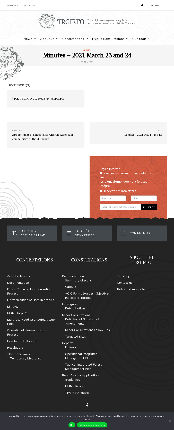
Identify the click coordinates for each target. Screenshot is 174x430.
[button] (142, 4)
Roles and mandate (131, 289)
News (27, 39)
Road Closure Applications (81, 375)
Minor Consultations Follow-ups (87, 330)
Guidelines (72, 380)
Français (12, 5)
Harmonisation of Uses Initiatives (30, 300)
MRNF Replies (17, 313)
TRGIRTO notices (77, 393)
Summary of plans (78, 280)
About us (47, 39)
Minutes (87, 50)
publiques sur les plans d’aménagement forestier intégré (126, 179)
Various (70, 287)
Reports (67, 343)
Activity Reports (18, 276)
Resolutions (15, 347)
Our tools (139, 39)
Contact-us (29, 5)
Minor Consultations (76, 315)
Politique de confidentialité (92, 425)
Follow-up (72, 347)
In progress (70, 304)
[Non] (169, 421)
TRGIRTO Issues (18, 354)
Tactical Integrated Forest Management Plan (83, 367)
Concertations (73, 39)
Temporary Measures (25, 358)
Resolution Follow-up (22, 341)
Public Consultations (108, 39)
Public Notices (75, 308)
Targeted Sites (75, 336)
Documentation (18, 283)
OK (71, 425)
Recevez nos (118, 191)
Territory (123, 276)
